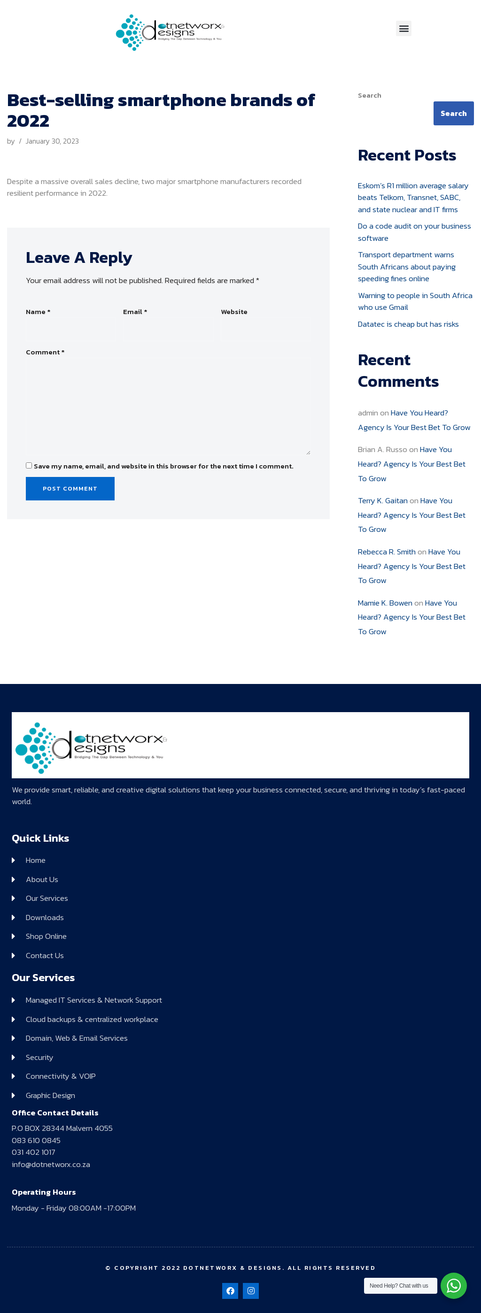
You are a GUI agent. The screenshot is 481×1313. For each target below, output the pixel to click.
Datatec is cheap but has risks (408, 324)
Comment (45, 352)
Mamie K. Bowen (385, 603)
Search (369, 95)
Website (234, 312)
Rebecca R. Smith (387, 551)
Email (135, 312)
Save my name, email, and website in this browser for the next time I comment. (164, 466)
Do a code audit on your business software (414, 232)
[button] (403, 28)
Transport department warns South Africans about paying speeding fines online (407, 266)
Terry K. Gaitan (383, 500)
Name (38, 312)
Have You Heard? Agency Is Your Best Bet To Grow (411, 463)
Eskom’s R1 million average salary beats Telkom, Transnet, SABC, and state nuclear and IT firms (413, 197)
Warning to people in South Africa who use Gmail (415, 301)
